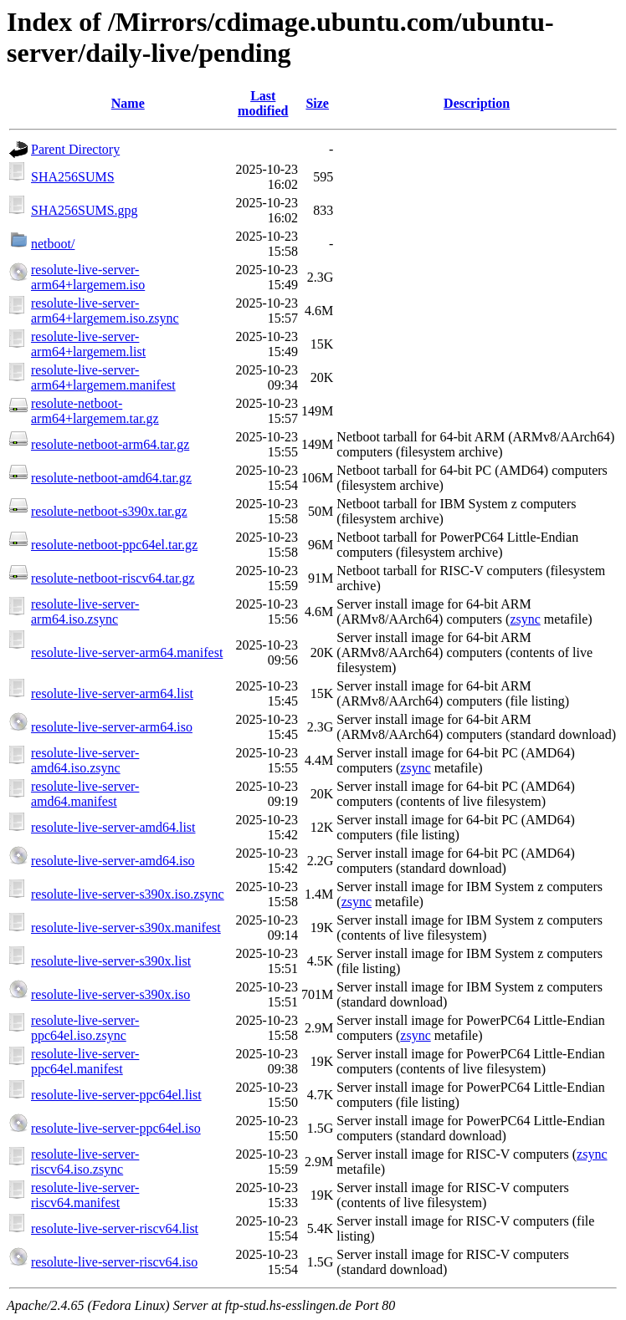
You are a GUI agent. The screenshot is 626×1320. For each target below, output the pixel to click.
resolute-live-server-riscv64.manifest (85, 1195)
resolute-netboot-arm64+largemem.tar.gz (95, 411)
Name (128, 103)
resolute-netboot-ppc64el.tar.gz (114, 545)
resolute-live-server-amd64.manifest (85, 793)
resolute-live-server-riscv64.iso (114, 1262)
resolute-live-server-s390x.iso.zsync (127, 894)
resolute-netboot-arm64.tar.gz (110, 444)
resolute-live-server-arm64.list (112, 693)
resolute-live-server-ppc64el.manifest (85, 1061)
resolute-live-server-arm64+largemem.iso (88, 277)
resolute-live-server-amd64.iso (113, 861)
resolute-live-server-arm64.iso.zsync (85, 611)
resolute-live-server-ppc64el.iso (116, 1128)
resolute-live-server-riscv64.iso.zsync (85, 1161)
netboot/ (52, 244)
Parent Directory (75, 149)
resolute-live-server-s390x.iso (110, 994)
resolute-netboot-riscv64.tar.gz (113, 578)
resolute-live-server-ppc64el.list (116, 1095)
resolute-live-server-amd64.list (113, 827)
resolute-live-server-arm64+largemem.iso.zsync (105, 310)
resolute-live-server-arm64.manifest (127, 652)
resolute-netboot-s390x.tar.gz (109, 511)
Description (477, 103)
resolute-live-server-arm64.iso (111, 727)
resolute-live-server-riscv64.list (114, 1228)
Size (317, 103)
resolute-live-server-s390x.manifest (126, 927)
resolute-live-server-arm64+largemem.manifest (103, 377)
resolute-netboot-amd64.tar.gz (111, 478)
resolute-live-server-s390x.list (111, 961)
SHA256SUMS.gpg (84, 210)
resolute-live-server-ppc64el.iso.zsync (85, 1027)
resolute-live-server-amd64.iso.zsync (85, 760)
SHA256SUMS (73, 177)
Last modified (263, 103)
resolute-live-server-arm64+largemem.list (88, 344)
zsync (525, 619)
